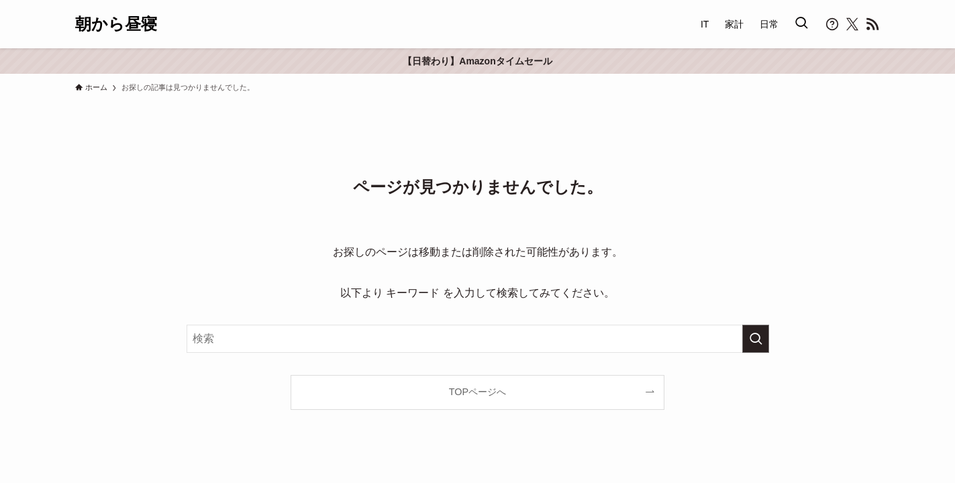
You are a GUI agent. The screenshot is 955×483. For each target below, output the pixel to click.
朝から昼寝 (116, 24)
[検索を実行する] (755, 339)
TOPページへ (477, 391)
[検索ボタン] (801, 24)
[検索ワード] (478, 339)
